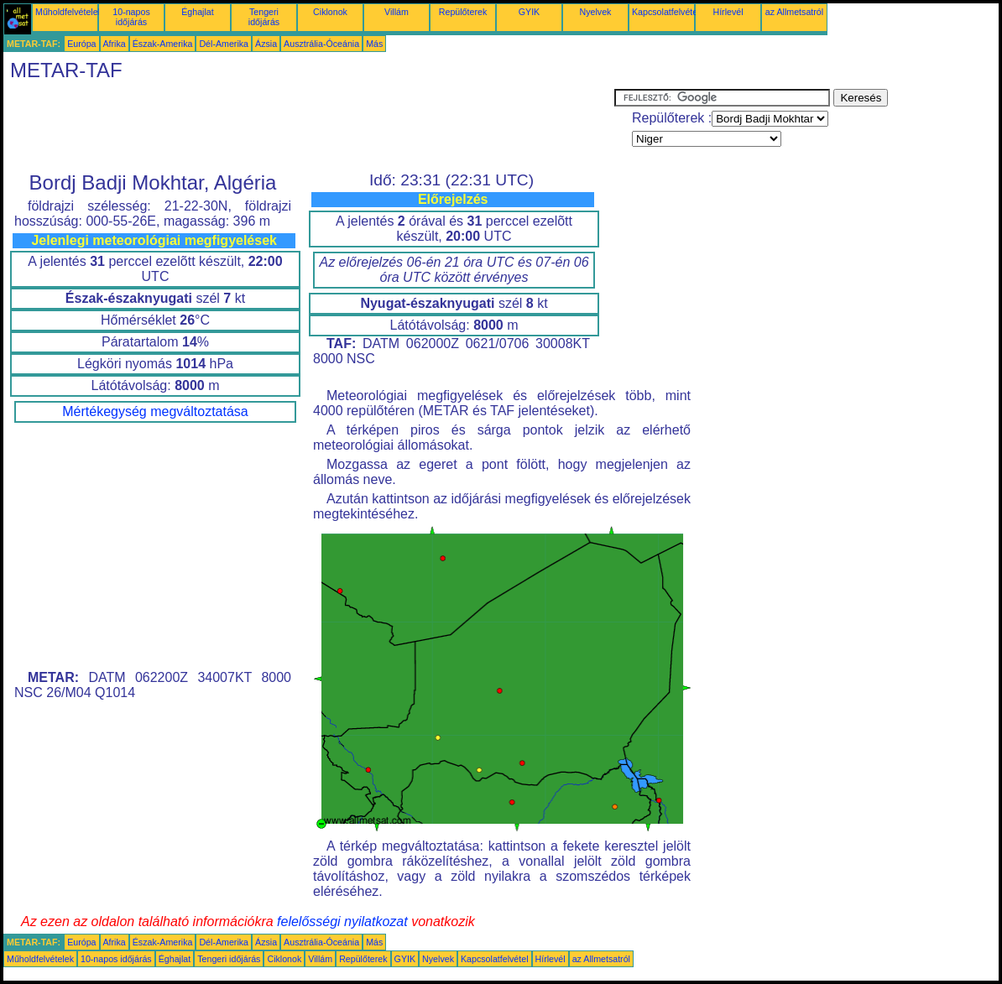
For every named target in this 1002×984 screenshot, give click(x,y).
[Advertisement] (308, 126)
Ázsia (266, 44)
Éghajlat (197, 12)
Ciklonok (330, 12)
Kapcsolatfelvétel (666, 12)
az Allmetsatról (794, 12)
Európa (81, 44)
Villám (396, 12)
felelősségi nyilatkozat (342, 921)
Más (374, 44)
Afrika (114, 44)
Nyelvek (596, 12)
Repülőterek (463, 12)
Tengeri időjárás (263, 17)
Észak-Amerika (163, 44)
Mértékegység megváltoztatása (155, 411)
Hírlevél (727, 12)
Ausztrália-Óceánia (321, 44)
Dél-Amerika (223, 44)
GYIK (529, 12)
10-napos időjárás (130, 17)
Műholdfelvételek (68, 12)
